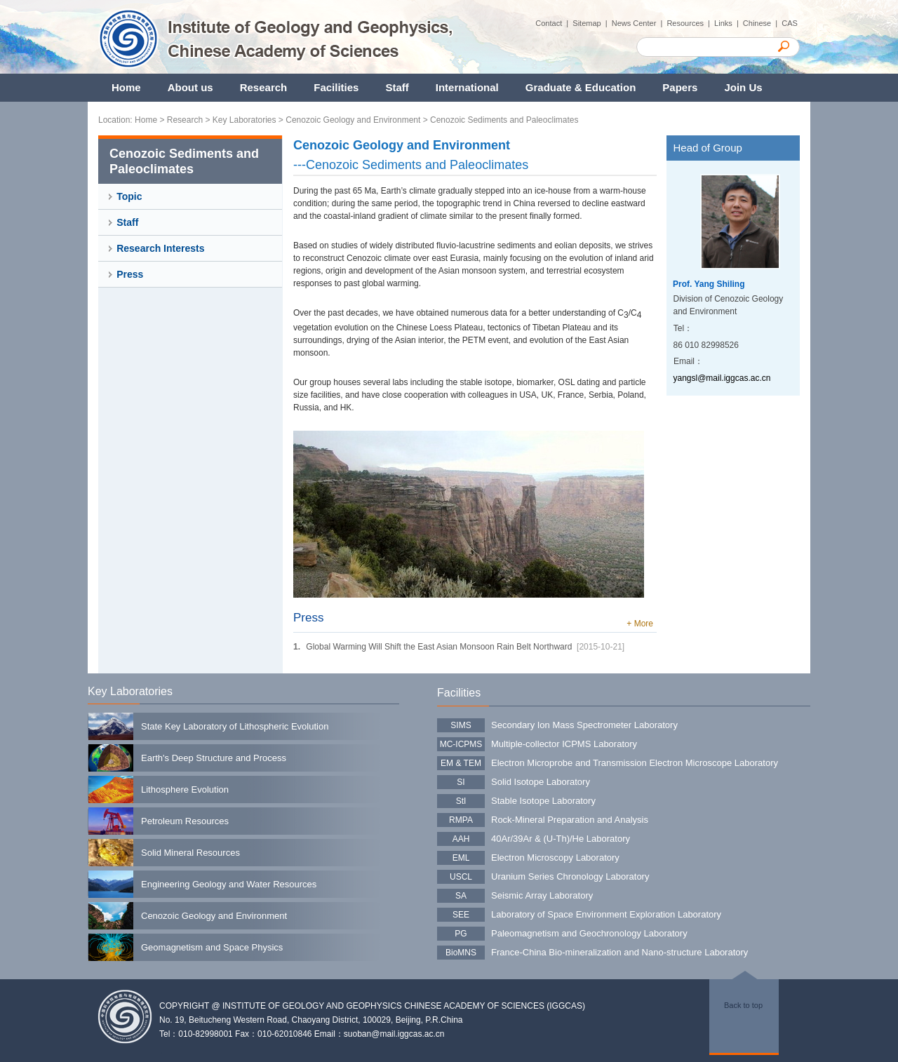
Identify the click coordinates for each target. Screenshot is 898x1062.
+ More (639, 624)
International (467, 87)
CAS (791, 23)
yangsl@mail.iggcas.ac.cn (722, 378)
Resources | (690, 23)
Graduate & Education (580, 87)
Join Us (743, 87)
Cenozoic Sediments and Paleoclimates (504, 120)
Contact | (553, 23)
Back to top (743, 1005)
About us (190, 87)
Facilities (336, 87)
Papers (679, 87)
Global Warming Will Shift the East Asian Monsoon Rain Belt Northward (439, 647)
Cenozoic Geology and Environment (353, 120)
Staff (396, 87)
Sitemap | (591, 23)
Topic (129, 196)
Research (264, 87)
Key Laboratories (244, 120)
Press (129, 274)
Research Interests (160, 248)
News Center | (639, 23)
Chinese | (762, 23)
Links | (728, 23)
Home (126, 87)
